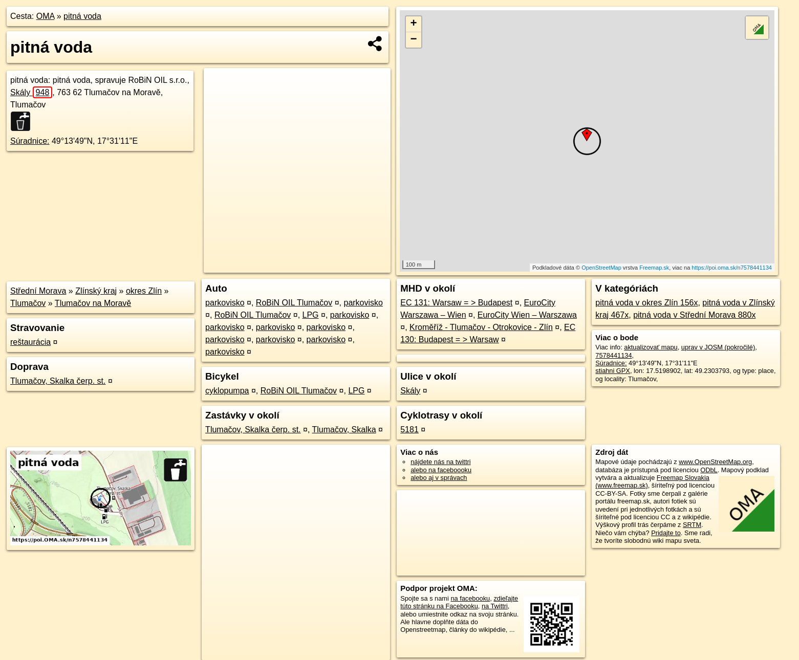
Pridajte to (666, 533)
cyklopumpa (227, 390)
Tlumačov (28, 303)
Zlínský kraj (96, 291)
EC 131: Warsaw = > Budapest (456, 302)
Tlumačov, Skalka (344, 429)
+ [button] (414, 24)
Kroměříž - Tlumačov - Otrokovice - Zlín (481, 327)
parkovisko (224, 302)
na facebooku (470, 598)
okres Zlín (144, 291)
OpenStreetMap (601, 268)
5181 (409, 429)
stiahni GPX (612, 371)
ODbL (708, 470)
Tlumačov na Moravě (93, 303)
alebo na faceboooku (441, 470)
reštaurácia (30, 342)
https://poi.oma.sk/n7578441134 (732, 268)
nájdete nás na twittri (440, 462)
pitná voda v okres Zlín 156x (646, 302)
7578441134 (613, 355)
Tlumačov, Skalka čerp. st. (57, 381)
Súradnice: (30, 141)
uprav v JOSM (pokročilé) (718, 347)
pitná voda (82, 16)
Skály (31, 92)
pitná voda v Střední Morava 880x (694, 315)
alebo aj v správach (439, 477)
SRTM (692, 525)
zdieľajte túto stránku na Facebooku (459, 602)
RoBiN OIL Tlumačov (294, 302)
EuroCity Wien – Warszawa (527, 315)
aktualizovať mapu (650, 347)
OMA (45, 16)
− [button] (414, 40)
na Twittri (495, 606)
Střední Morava (38, 291)
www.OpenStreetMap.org (715, 462)
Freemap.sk (654, 268)
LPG (311, 315)
